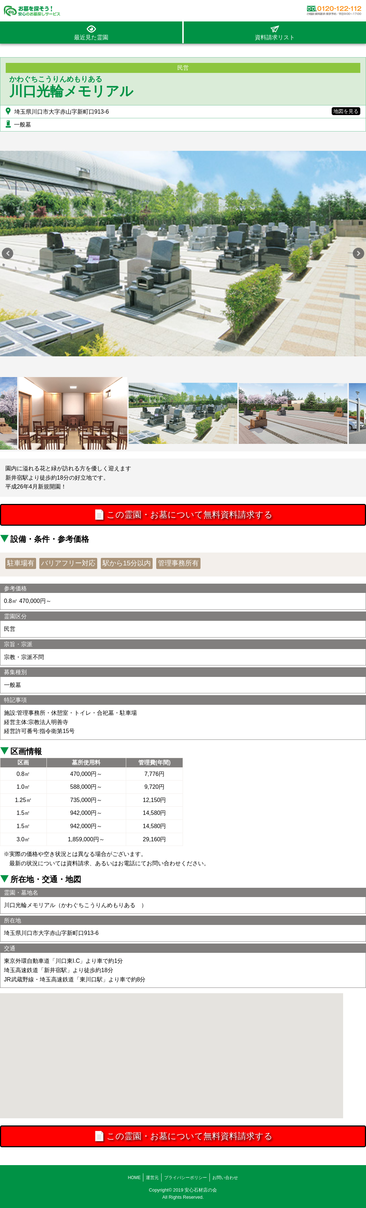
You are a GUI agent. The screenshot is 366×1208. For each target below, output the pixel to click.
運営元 (152, 1177)
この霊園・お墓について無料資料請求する (183, 515)
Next (358, 253)
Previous (7, 253)
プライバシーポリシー (185, 1177)
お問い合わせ (225, 1177)
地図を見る (345, 111)
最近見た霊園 (91, 37)
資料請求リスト (275, 37)
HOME (134, 1177)
